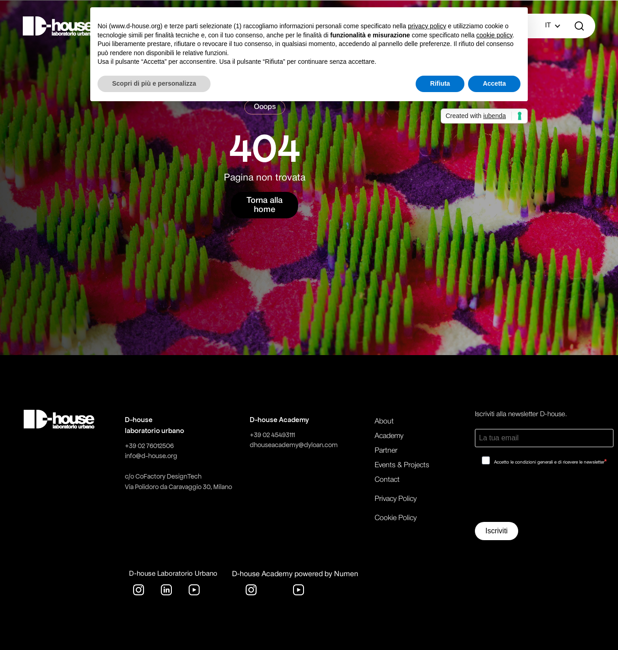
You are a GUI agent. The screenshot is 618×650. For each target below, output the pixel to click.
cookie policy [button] (494, 35)
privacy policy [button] (427, 26)
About (384, 421)
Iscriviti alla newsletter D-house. (521, 414)
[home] (58, 26)
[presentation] (544, 497)
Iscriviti (496, 531)
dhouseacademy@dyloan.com (294, 445)
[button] (548, 26)
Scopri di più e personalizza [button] (154, 83)
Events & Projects (402, 465)
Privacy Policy (396, 499)
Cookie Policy (396, 518)
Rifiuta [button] (440, 83)
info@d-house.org (151, 456)
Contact (387, 480)
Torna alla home (265, 205)
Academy (389, 436)
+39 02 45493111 (272, 435)
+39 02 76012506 (149, 446)
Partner (386, 451)
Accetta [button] (494, 83)
